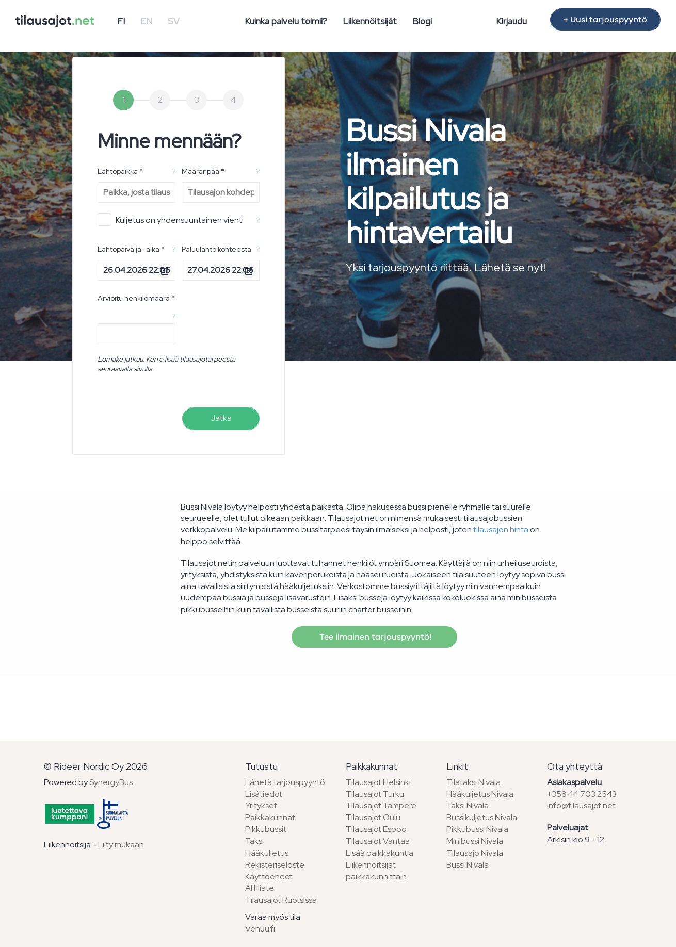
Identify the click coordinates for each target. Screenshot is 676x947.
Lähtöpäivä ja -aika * (131, 249)
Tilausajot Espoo (376, 829)
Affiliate (259, 888)
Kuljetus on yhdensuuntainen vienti (171, 219)
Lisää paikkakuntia (379, 852)
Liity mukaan (121, 844)
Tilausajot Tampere (381, 805)
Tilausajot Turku (375, 794)
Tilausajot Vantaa (378, 841)
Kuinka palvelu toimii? (286, 21)
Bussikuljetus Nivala (481, 817)
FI (121, 21)
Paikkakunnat (270, 817)
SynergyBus (111, 782)
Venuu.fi (260, 928)
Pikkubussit (265, 829)
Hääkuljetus (266, 852)
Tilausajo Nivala (474, 852)
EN (146, 21)
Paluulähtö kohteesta (216, 249)
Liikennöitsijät (370, 21)
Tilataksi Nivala (473, 782)
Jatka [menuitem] (221, 418)
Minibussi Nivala (474, 841)
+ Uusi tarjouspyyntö (605, 19)
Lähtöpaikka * (120, 171)
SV (174, 21)
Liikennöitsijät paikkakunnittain (376, 870)
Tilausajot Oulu (373, 817)
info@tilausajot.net (581, 805)
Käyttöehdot (269, 876)
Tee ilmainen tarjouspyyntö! (374, 637)
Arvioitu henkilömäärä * (136, 298)
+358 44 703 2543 (582, 794)
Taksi (254, 841)
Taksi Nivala (467, 805)
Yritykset (261, 805)
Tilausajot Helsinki (378, 782)
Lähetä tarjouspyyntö (285, 782)
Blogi (422, 21)
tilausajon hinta (500, 529)
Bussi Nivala (467, 864)
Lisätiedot (263, 794)
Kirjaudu (511, 21)
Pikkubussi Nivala (477, 829)
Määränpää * (203, 171)
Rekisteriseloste (274, 864)
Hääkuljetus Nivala (479, 794)
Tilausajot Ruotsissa (281, 899)
